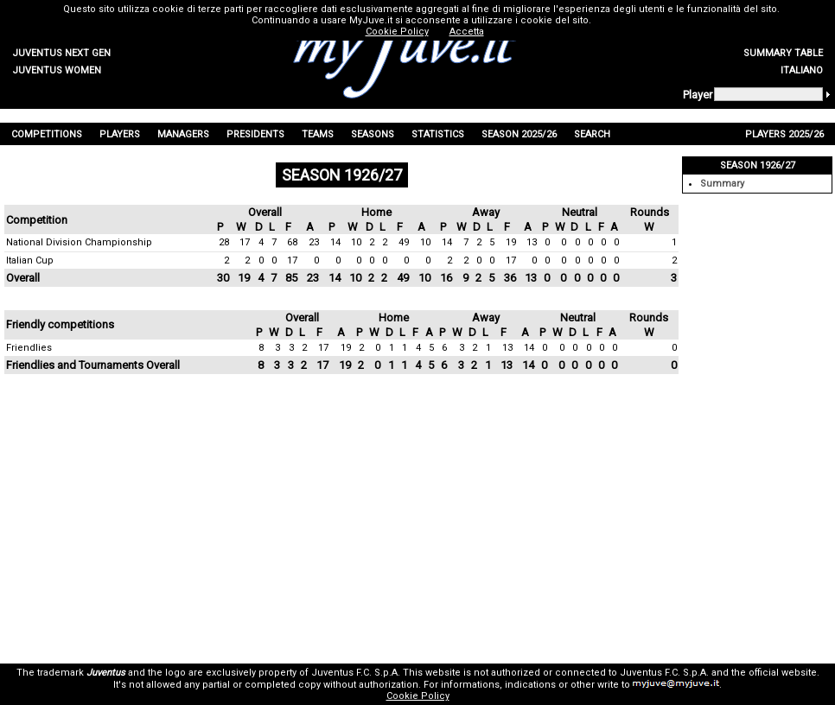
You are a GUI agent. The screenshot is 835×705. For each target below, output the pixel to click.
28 (224, 242)
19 (511, 242)
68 (292, 242)
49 (403, 242)
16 (446, 277)
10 (356, 242)
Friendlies (29, 347)
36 (510, 277)
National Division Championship (79, 242)
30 (223, 277)
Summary (722, 183)
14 (335, 242)
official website (783, 672)
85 (291, 277)
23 (314, 242)
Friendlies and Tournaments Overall (93, 365)
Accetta (466, 31)
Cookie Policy (417, 696)
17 (244, 242)
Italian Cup (30, 260)
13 (531, 242)
